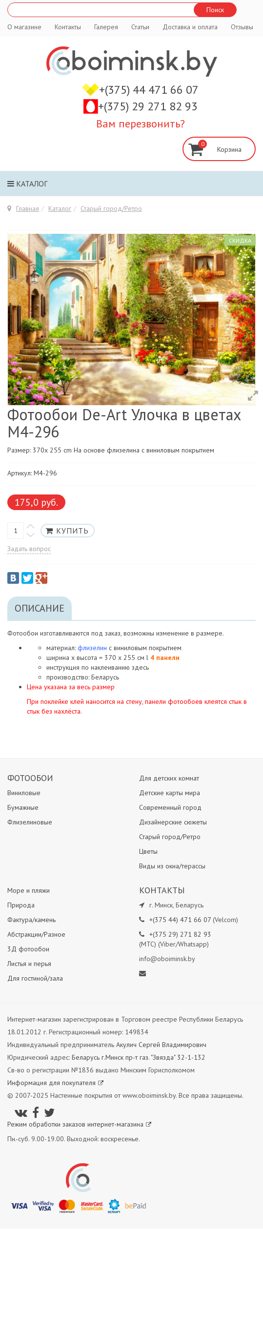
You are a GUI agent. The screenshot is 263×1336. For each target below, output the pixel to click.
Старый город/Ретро (111, 208)
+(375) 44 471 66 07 (149, 89)
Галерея (106, 26)
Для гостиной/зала (35, 978)
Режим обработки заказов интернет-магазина (79, 1124)
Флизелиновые (29, 822)
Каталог (27, 183)
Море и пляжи (28, 890)
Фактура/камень (31, 919)
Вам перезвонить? (140, 123)
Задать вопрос (29, 548)
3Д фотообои (28, 949)
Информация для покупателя (55, 1082)
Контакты (68, 26)
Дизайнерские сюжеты (173, 822)
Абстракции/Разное (36, 934)
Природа (21, 905)
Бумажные (23, 807)
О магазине (24, 26)
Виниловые (23, 792)
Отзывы (242, 26)
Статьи (140, 26)
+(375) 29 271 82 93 (148, 106)
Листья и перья (29, 963)
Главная (27, 208)
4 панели (165, 657)
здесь (140, 667)
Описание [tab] (39, 608)
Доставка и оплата (190, 26)
